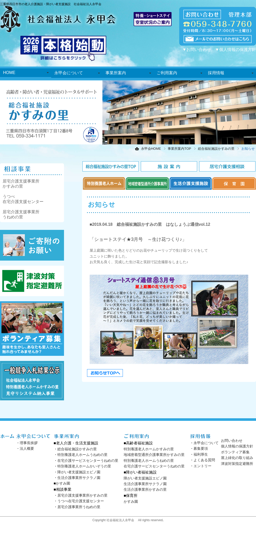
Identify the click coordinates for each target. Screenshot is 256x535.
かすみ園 (63, 483)
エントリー (202, 466)
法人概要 (27, 448)
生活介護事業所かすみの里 (145, 489)
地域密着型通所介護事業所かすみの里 (154, 455)
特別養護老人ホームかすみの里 (149, 449)
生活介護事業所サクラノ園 (78, 478)
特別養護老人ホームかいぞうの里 (84, 466)
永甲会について (68, 73)
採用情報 (216, 73)
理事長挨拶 (29, 443)
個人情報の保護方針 (237, 446)
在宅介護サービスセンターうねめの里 (87, 460)
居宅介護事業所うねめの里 (78, 507)
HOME (9, 72)
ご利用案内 (167, 73)
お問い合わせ (231, 440)
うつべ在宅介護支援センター (80, 501)
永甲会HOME (151, 149)
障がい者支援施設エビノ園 (78, 472)
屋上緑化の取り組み (237, 458)
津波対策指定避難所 (237, 464)
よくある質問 (204, 460)
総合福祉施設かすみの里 (216, 149)
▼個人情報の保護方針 (235, 49)
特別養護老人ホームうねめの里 (82, 455)
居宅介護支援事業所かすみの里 (82, 495)
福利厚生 (201, 454)
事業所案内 (115, 73)
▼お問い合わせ (196, 49)
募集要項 (201, 448)
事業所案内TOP (179, 149)
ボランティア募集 (235, 452)
